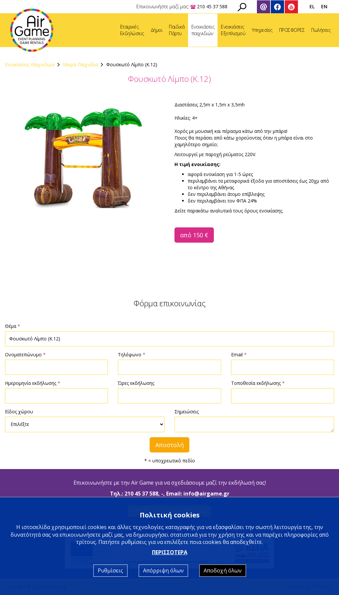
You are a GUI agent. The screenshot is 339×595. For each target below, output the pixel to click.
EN (324, 6)
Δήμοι (157, 30)
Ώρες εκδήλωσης (136, 383)
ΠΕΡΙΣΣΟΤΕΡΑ (169, 552)
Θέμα (12, 326)
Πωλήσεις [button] (320, 30)
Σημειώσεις (186, 411)
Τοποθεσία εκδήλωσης (258, 383)
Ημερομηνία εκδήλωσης (32, 383)
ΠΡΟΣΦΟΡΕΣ (292, 30)
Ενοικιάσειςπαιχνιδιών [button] (203, 30)
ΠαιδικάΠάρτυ (177, 30)
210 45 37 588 (141, 493)
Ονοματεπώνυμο (25, 354)
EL (312, 6)
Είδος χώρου (19, 411)
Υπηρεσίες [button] (262, 30)
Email (239, 354)
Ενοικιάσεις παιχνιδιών (30, 64)
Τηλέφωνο (131, 354)
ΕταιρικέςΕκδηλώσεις (132, 30)
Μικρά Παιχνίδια (80, 64)
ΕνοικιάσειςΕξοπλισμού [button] (233, 30)
